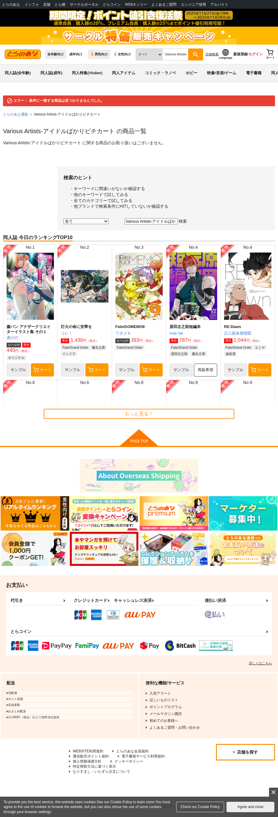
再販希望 (205, 370)
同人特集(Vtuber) (87, 73)
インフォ (32, 4)
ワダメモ (123, 333)
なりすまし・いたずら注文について (101, 771)
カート (42, 370)
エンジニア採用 (193, 4)
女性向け (122, 54)
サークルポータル (84, 4)
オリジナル (16, 357)
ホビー (191, 73)
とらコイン (112, 4)
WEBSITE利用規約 (88, 751)
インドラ (68, 354)
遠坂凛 (230, 354)
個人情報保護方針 (87, 761)
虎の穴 (12, 337)
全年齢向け (55, 54)
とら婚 (60, 4)
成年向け (75, 54)
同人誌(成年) (51, 73)
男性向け (99, 54)
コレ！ (66, 333)
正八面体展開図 (237, 333)
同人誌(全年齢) (18, 73)
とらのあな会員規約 (132, 751)
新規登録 (240, 54)
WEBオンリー (136, 4)
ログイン (255, 54)
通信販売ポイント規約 (91, 756)
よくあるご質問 (163, 4)
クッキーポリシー (128, 761)
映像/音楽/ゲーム (221, 73)
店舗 (46, 4)
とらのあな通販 (15, 114)
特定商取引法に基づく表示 (94, 766)
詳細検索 (212, 54)
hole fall (176, 333)
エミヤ (260, 347)
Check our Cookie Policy (200, 807)
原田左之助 (179, 354)
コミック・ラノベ (160, 73)
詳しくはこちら (260, 663)
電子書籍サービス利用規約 (143, 756)
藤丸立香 (98, 347)
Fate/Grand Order (75, 347)
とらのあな (11, 4)
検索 (183, 221)
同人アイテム (123, 73)
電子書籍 (254, 73)
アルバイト (219, 4)
